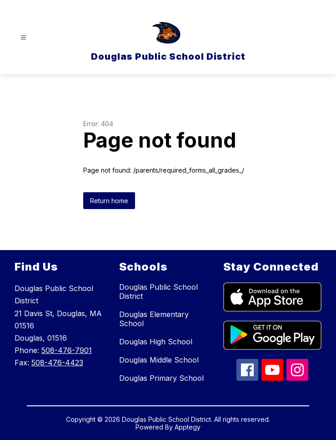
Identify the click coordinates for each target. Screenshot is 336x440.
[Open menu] (23, 37)
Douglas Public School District (158, 291)
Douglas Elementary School (154, 319)
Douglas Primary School (161, 378)
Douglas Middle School (159, 359)
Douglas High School (155, 341)
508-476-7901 (66, 350)
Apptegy (188, 427)
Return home (109, 201)
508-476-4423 (57, 362)
